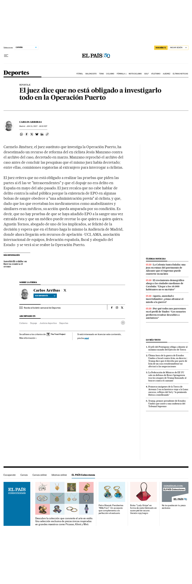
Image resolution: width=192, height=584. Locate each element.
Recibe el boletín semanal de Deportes (42, 307)
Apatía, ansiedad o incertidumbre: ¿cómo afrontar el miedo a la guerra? (164, 299)
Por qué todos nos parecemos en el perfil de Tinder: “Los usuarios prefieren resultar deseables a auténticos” (166, 313)
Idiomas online (59, 475)
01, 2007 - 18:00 (37, 126)
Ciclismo (110, 74)
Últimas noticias (180, 74)
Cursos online (40, 475)
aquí (86, 338)
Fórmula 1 (121, 74)
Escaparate (10, 475)
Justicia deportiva (48, 323)
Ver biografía (45, 296)
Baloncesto (91, 74)
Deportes (16, 73)
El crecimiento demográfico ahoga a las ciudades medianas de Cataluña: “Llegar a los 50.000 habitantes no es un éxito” (165, 285)
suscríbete (161, 48)
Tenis (101, 74)
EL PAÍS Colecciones (83, 475)
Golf (146, 74)
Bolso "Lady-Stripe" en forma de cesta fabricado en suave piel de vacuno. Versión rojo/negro (143, 509)
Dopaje (33, 323)
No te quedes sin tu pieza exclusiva (174, 506)
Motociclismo (135, 74)
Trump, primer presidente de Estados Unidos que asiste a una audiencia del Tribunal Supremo (167, 404)
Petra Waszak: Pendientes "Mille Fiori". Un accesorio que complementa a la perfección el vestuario (111, 509)
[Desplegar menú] (6, 55)
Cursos (24, 475)
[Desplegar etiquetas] (123, 323)
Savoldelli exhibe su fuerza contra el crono (15, 264)
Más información (28, 338)
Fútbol (80, 74)
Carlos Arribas (30, 122)
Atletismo (155, 74)
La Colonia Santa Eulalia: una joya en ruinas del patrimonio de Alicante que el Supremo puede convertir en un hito (166, 269)
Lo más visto (153, 340)
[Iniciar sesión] (178, 48)
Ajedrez (166, 74)
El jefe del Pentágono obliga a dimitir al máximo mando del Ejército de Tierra (167, 348)
